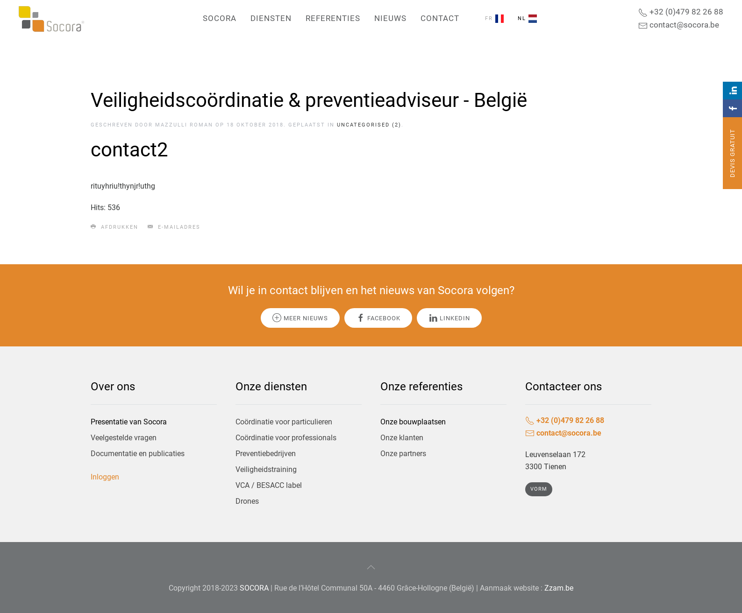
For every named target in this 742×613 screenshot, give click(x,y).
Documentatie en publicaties (138, 453)
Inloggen (105, 476)
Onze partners (403, 453)
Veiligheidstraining (266, 469)
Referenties (333, 18)
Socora (219, 18)
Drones (247, 501)
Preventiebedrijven (265, 453)
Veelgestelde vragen (124, 437)
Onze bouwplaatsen (413, 421)
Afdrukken (114, 227)
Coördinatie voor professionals (285, 437)
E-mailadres (174, 227)
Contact (440, 18)
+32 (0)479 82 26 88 (680, 11)
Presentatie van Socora (129, 421)
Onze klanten (401, 437)
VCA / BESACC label (268, 485)
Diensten (271, 18)
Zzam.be (558, 588)
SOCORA (254, 588)
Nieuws (390, 18)
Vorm (538, 489)
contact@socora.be (678, 24)
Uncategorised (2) (369, 125)
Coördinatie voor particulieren (283, 421)
